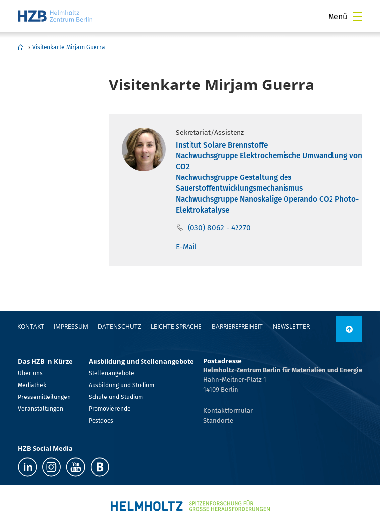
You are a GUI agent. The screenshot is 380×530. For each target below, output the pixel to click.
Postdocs (101, 420)
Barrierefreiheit (237, 326)
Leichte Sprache (176, 326)
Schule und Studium (116, 397)
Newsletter (291, 326)
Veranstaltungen (40, 408)
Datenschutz (119, 326)
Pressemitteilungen (44, 397)
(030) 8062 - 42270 (219, 227)
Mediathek (32, 385)
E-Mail (186, 246)
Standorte (218, 420)
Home (21, 47)
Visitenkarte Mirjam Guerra (68, 47)
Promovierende (110, 408)
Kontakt (30, 326)
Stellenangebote (111, 373)
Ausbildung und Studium (121, 385)
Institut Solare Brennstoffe (222, 145)
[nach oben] (349, 329)
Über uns (30, 373)
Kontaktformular (228, 410)
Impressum (71, 326)
